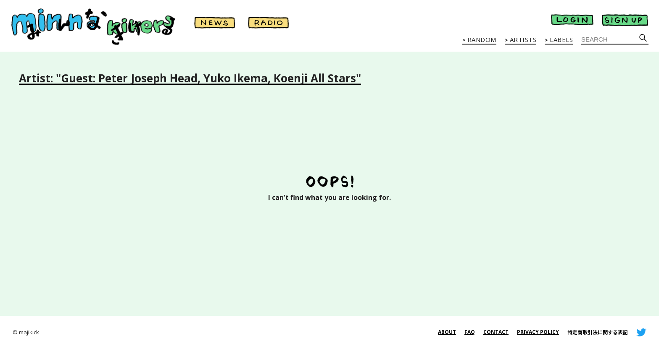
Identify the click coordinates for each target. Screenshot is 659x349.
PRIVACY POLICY (538, 332)
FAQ (469, 332)
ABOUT (447, 332)
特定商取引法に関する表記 (597, 332)
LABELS (561, 40)
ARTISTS (523, 40)
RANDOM (481, 40)
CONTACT (496, 332)
